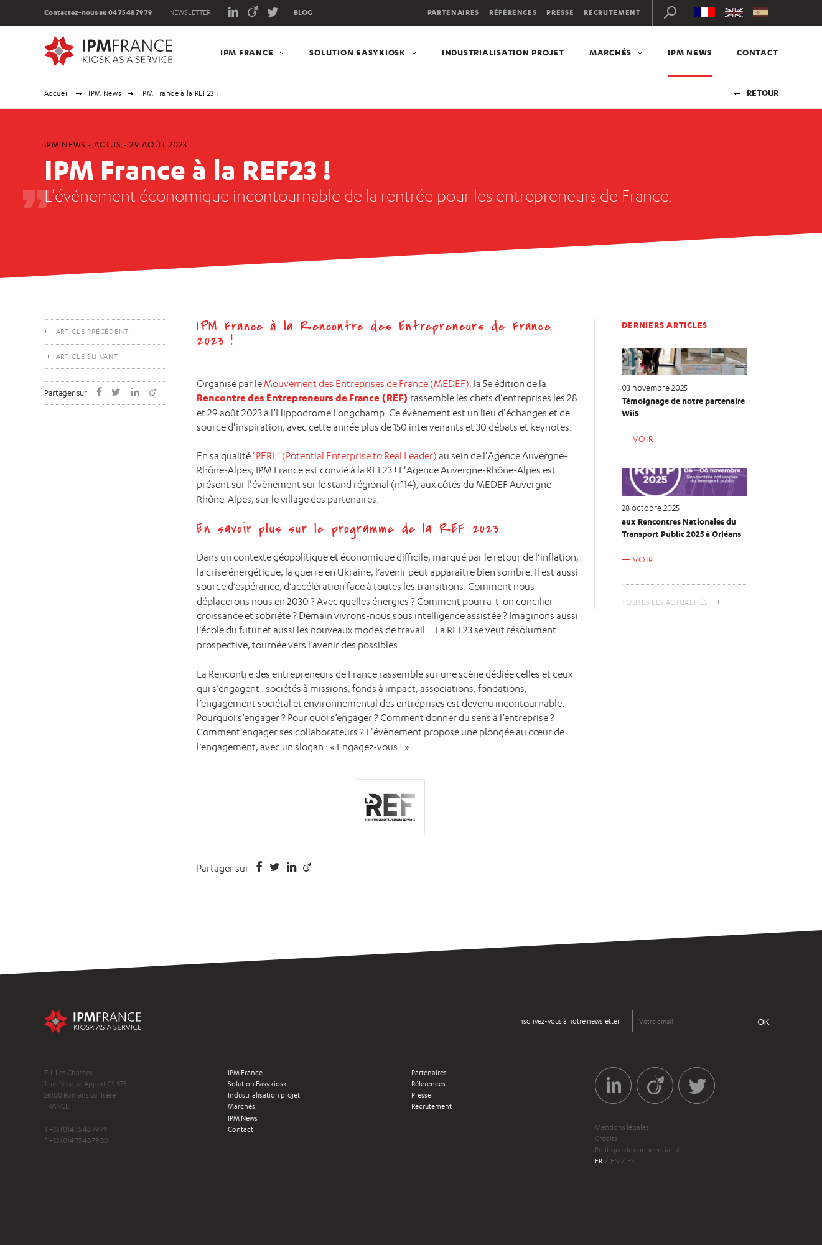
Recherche (670, 12)
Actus (107, 144)
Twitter (273, 11)
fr (598, 1161)
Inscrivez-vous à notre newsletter (568, 1021)
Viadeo (253, 11)
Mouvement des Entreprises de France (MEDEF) (366, 383)
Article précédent (92, 331)
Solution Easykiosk (357, 52)
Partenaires (453, 12)
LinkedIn (233, 11)
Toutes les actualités (665, 602)
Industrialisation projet (503, 52)
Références (513, 12)
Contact (757, 52)
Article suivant (87, 356)
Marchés (610, 52)
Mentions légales (622, 1127)
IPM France (247, 52)
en (614, 1161)
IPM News (690, 52)
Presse (560, 12)
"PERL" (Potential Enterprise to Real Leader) (345, 456)
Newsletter (189, 12)
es (631, 1161)
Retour (762, 93)
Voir (643, 439)
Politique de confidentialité (637, 1149)
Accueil (57, 93)
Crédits (606, 1138)
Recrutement (612, 12)
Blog (303, 12)
